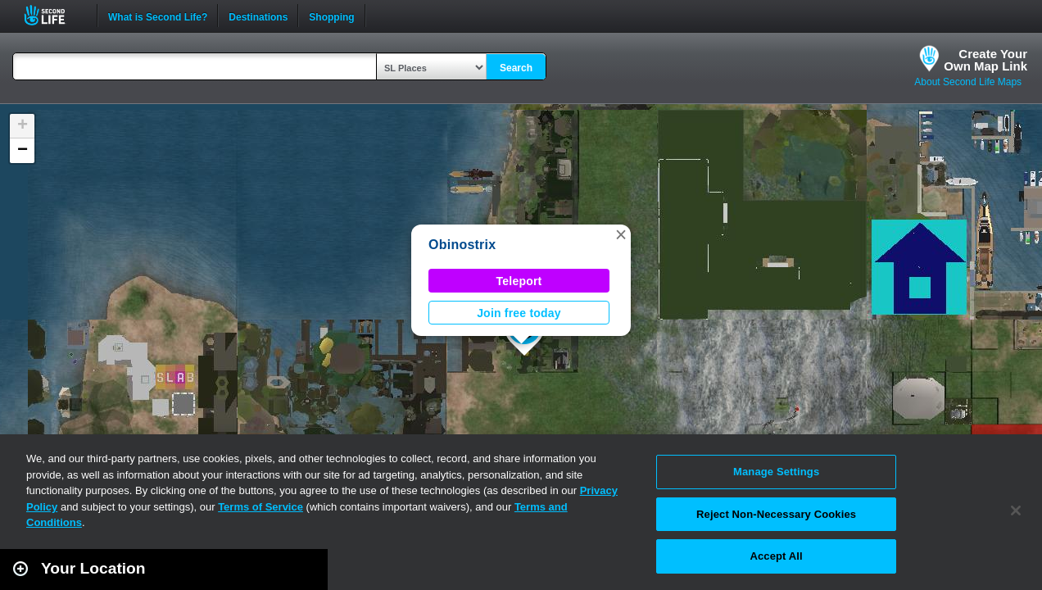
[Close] (1016, 510)
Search (516, 68)
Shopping (331, 15)
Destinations (258, 15)
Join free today (519, 313)
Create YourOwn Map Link (985, 60)
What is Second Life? (157, 15)
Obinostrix (462, 245)
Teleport (519, 281)
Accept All (776, 556)
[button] (621, 234)
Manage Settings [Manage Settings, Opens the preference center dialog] (776, 471)
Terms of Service (260, 507)
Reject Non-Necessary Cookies (776, 514)
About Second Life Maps (968, 82)
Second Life (53, 15)
